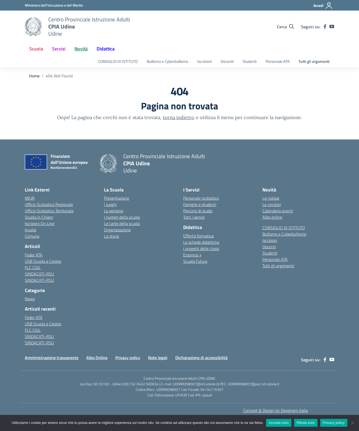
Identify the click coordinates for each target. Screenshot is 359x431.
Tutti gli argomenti (314, 61)
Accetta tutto (279, 423)
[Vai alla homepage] (33, 26)
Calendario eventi (277, 211)
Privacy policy (127, 357)
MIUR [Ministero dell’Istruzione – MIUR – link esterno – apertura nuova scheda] (30, 198)
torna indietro (178, 117)
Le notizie (270, 198)
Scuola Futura (195, 261)
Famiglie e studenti (199, 204)
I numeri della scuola (122, 217)
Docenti (227, 61)
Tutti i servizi (194, 217)
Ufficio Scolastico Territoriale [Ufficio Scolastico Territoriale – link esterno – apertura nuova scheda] (49, 211)
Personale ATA (278, 61)
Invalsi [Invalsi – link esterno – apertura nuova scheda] (30, 230)
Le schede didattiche (201, 242)
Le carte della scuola (122, 223)
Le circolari (271, 204)
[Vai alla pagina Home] (34, 76)
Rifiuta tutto (306, 423)
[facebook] (325, 26)
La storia (111, 236)
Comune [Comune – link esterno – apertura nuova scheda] (32, 236)
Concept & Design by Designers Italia (275, 410)
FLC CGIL (33, 267)
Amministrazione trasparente (51, 357)
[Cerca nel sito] (285, 26)
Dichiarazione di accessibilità (201, 357)
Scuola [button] (36, 48)
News (30, 299)
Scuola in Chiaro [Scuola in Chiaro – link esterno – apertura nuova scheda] (39, 217)
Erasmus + (192, 255)
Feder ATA (33, 255)
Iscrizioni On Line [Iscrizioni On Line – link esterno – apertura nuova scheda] (39, 223)
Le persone (113, 211)
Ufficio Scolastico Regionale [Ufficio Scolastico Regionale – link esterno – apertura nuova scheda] (49, 204)
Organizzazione (117, 230)
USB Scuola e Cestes (43, 261)
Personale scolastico (201, 198)
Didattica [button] (106, 48)
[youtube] (331, 26)
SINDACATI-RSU (39, 274)
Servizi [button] (58, 48)
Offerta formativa (198, 236)
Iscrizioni (204, 61)
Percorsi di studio (197, 211)
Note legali (157, 357)
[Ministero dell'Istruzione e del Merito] (54, 5)
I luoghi (110, 204)
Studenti (250, 61)
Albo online (272, 217)
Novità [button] (81, 48)
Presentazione (116, 198)
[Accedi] (323, 5)
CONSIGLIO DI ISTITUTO (118, 61)
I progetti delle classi (201, 248)
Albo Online (96, 357)
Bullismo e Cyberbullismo (167, 61)
